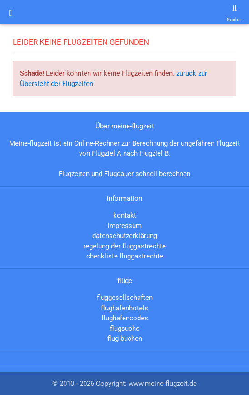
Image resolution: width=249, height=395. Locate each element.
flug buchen (124, 338)
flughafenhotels (124, 308)
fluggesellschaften (125, 298)
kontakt (124, 215)
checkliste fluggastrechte (124, 256)
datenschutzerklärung (124, 236)
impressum (125, 226)
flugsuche (124, 328)
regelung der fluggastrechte (124, 246)
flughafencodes (124, 318)
